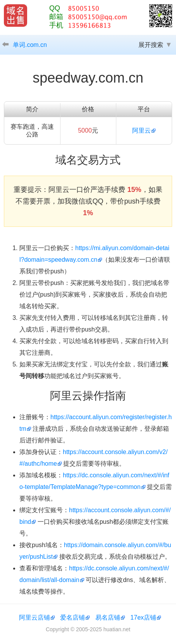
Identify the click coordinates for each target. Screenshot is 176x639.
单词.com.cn (30, 44)
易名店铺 (107, 617)
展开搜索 (150, 44)
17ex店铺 (143, 617)
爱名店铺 (72, 617)
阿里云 (141, 130)
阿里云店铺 (34, 617)
